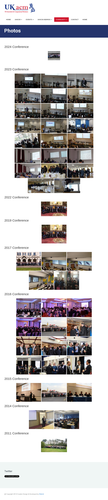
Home (8, 19)
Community (61, 19)
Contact (74, 19)
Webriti (41, 494)
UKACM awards (45, 19)
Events (30, 19)
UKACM (18, 19)
